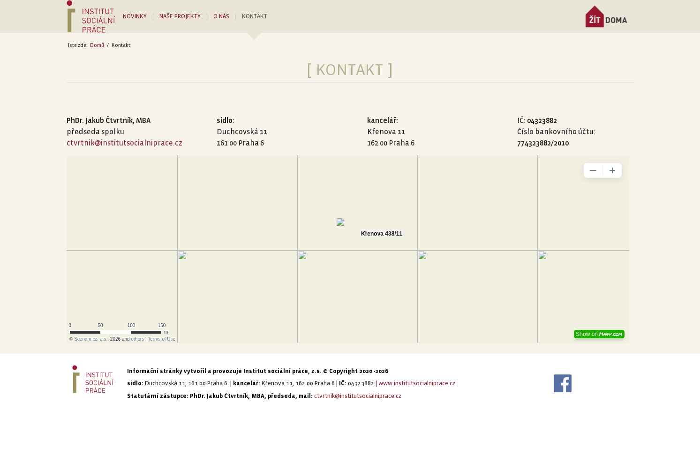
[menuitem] (138, 16)
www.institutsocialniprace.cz (416, 383)
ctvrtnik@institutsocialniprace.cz (124, 143)
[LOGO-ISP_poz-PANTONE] (91, 16)
